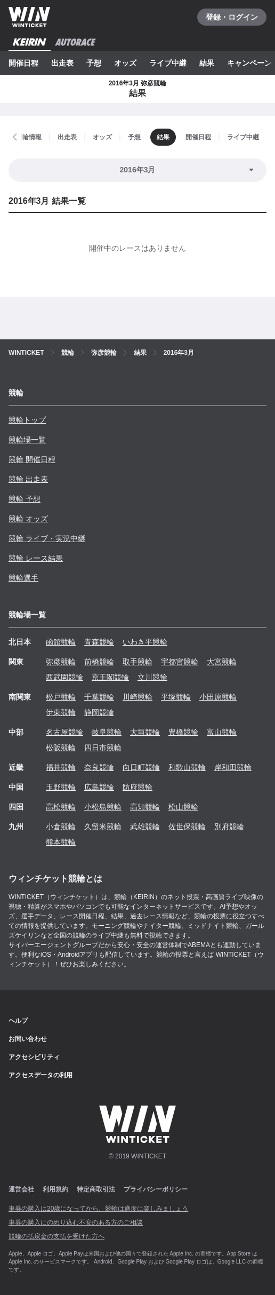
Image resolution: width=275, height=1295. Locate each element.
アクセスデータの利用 (40, 1075)
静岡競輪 (99, 712)
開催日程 (23, 63)
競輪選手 (23, 578)
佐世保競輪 (187, 826)
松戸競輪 (61, 697)
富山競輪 (222, 732)
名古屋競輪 (64, 732)
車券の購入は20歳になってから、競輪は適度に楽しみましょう (98, 1208)
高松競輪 (61, 807)
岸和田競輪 (233, 767)
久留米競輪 (103, 826)
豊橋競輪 (183, 732)
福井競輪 (61, 767)
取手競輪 (137, 661)
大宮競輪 (222, 661)
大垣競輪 (145, 732)
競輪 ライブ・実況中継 (47, 538)
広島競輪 (99, 787)
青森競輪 (99, 642)
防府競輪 (137, 787)
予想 (93, 63)
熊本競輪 (61, 842)
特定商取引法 (96, 1189)
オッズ (125, 63)
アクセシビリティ (34, 1057)
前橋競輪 (99, 661)
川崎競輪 (137, 697)
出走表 (62, 63)
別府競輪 (229, 826)
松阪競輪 (61, 747)
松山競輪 (183, 807)
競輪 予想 (25, 499)
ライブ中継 (168, 63)
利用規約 (55, 1189)
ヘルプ (18, 1020)
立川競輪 (152, 677)
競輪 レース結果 (36, 558)
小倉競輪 (61, 826)
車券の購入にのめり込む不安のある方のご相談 (76, 1222)
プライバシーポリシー (156, 1189)
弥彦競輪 (61, 661)
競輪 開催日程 (32, 459)
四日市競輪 (103, 747)
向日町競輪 (141, 767)
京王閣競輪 (110, 677)
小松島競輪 (103, 807)
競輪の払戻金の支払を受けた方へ (56, 1236)
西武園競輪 (64, 677)
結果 (206, 63)
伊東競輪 (61, 712)
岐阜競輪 (107, 732)
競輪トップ (27, 420)
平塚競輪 (176, 697)
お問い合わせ (28, 1039)
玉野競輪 (61, 787)
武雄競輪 (145, 826)
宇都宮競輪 (179, 661)
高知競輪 (145, 807)
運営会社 (21, 1189)
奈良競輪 (99, 767)
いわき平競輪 (145, 642)
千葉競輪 (99, 697)
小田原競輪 (218, 697)
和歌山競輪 (187, 767)
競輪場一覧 (27, 439)
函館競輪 (61, 642)
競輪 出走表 (28, 479)
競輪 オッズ (28, 518)
